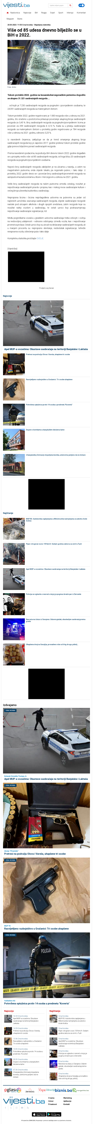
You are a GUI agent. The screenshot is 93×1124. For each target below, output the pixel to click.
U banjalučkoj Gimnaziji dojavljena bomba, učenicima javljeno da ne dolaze (55, 455)
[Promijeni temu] (81, 5)
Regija (43, 13)
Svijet (52, 13)
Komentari (81, 13)
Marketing (67, 1098)
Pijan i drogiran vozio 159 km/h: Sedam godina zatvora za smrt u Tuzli (54, 544)
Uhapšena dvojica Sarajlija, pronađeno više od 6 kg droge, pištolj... (52, 644)
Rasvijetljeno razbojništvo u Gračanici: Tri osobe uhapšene (49, 379)
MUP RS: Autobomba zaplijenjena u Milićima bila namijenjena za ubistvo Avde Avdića (56, 520)
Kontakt (66, 1104)
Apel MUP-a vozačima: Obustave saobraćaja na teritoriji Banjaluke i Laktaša (46, 349)
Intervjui (70, 13)
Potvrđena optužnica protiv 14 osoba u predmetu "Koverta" (49, 405)
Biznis (19, 19)
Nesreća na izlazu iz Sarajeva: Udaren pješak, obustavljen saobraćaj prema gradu (55, 620)
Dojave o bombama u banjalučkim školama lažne (45, 430)
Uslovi (50, 1101)
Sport (60, 13)
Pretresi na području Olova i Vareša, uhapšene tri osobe (48, 354)
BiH (36, 13)
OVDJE (40, 238)
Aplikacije (67, 1101)
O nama (51, 1098)
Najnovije (27, 13)
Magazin (10, 19)
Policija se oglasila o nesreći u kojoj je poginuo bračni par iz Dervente (53, 594)
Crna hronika (10, 710)
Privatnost (52, 1104)
